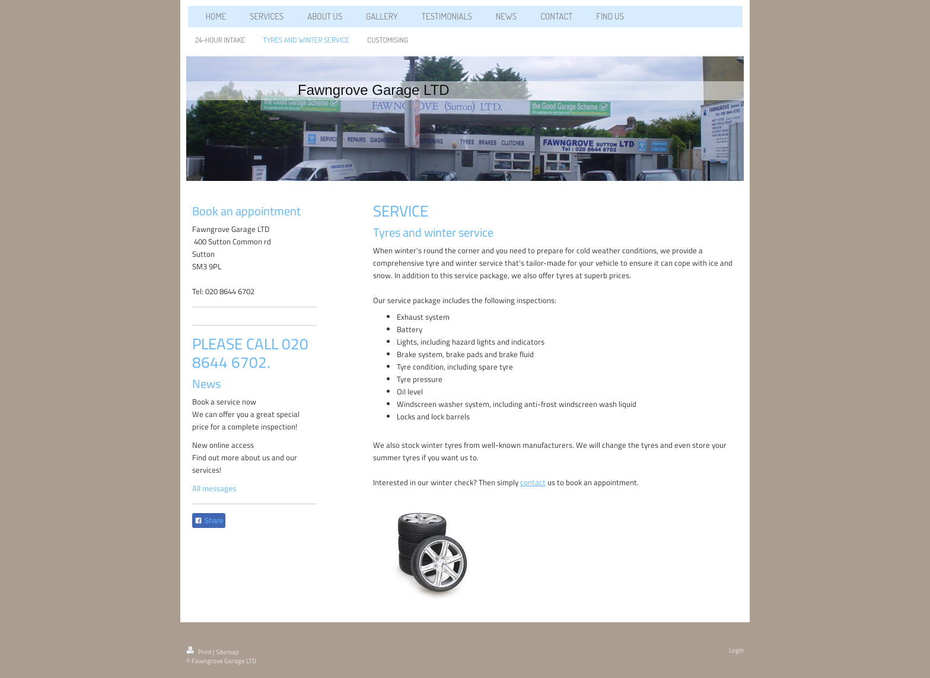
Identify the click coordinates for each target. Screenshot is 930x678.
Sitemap (227, 652)
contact (533, 482)
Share (209, 521)
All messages (214, 488)
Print (199, 652)
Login (736, 650)
